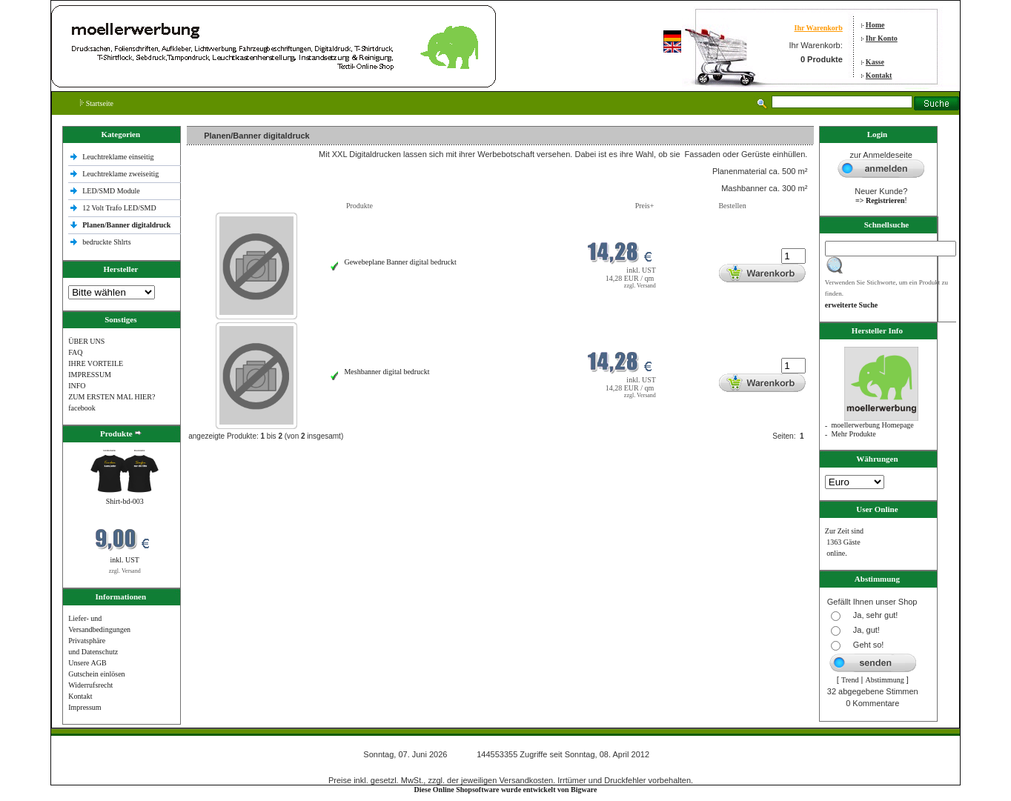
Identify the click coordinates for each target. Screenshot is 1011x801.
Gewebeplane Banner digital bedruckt (400, 262)
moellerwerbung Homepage (872, 425)
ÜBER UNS (86, 341)
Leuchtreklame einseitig (119, 157)
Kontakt (879, 75)
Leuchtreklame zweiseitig (121, 174)
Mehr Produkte (853, 434)
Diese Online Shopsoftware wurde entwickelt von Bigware (505, 789)
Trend (850, 680)
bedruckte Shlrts (106, 242)
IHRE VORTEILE (95, 363)
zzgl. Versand (125, 571)
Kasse (875, 62)
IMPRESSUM (89, 374)
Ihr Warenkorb (818, 28)
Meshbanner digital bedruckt (386, 372)
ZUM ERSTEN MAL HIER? (111, 397)
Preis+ (644, 206)
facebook (82, 408)
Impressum (84, 707)
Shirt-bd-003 (125, 501)
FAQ (75, 352)
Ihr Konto (882, 38)
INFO (76, 386)
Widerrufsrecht (90, 685)
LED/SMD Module (111, 191)
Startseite (96, 103)
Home (875, 25)
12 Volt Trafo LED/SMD (119, 208)
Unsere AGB (87, 663)
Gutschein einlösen (96, 674)
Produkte (359, 206)
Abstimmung (884, 680)
